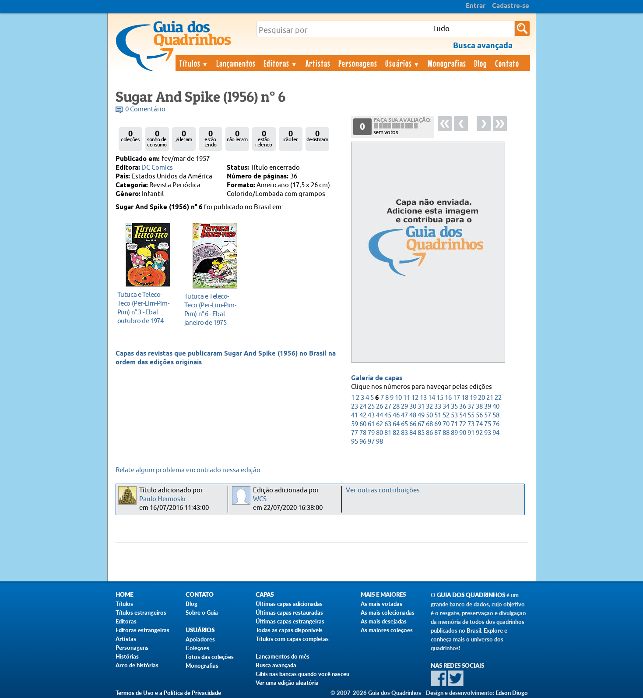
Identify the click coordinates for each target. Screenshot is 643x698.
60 (362, 424)
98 (379, 442)
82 (396, 433)
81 (387, 433)
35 (454, 406)
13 (423, 398)
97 (371, 442)
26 (379, 406)
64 (396, 424)
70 (446, 424)
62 (379, 424)
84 (412, 433)
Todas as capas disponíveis (289, 630)
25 (371, 406)
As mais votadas (381, 603)
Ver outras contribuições (383, 490)
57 (487, 415)
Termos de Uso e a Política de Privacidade (168, 692)
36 (462, 406)
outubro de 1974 (145, 307)
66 (412, 424)
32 (429, 406)
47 (404, 415)
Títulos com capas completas (292, 638)
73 (470, 424)
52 (446, 415)
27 (387, 406)
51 (437, 415)
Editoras (281, 63)
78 (362, 433)
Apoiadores (200, 639)
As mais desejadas (384, 621)
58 (495, 415)
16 (448, 398)
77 (354, 433)
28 (396, 406)
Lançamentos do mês (282, 656)
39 (487, 406)
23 (354, 406)
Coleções (197, 648)
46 (396, 415)
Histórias (127, 656)
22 (498, 398)
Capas (265, 594)
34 (446, 406)
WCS (260, 499)
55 (470, 415)
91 (470, 433)
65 (404, 424)
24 (362, 406)
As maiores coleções (387, 630)
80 (379, 433)
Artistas (318, 63)
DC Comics (157, 168)
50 (429, 415)
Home (124, 594)
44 (379, 415)
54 (462, 415)
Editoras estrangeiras (142, 630)
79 (371, 433)
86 (429, 433)
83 (404, 433)
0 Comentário (145, 109)
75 (487, 424)
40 (495, 406)
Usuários (402, 63)
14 (431, 398)
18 (464, 398)
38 (479, 406)
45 (387, 415)
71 (454, 424)
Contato (507, 63)
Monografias (447, 63)
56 (479, 415)
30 (412, 406)
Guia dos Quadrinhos (471, 595)
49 (421, 415)
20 (481, 398)
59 (354, 424)
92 (479, 433)
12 (414, 398)
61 (371, 424)
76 (495, 424)
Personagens (357, 63)
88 (446, 433)
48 (412, 415)
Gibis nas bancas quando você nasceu (302, 673)
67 (421, 424)
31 (421, 406)
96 (362, 442)
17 (456, 398)
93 (487, 433)
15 (439, 398)
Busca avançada (276, 665)
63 (387, 424)
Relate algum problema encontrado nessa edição (188, 470)
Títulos (194, 63)
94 (495, 433)
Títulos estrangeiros (141, 612)
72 (462, 424)
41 (354, 415)
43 (371, 415)
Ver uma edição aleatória (287, 682)
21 (489, 398)
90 (462, 433)
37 (470, 406)
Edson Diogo (511, 692)
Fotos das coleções (210, 656)
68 (429, 424)
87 (437, 433)
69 (437, 424)
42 (362, 415)
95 (354, 442)
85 (421, 433)
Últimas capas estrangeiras (290, 621)
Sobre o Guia (202, 612)
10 (398, 398)
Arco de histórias (137, 665)
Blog (480, 63)
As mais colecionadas (388, 612)
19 (473, 398)
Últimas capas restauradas (289, 612)
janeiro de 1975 (212, 309)
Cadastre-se (510, 6)
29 (404, 406)
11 (406, 398)
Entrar (475, 6)
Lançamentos (236, 63)
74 (479, 424)
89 (454, 433)
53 (454, 415)
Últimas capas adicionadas (289, 603)
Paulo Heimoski (162, 499)
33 (437, 406)
